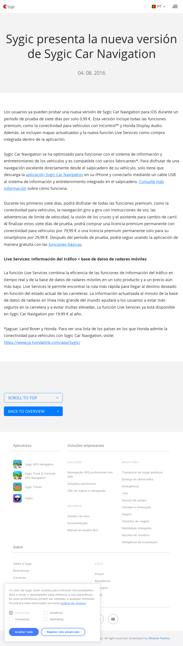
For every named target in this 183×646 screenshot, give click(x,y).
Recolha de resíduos (135, 535)
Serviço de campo (134, 500)
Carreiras (19, 577)
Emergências (130, 486)
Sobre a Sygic (22, 563)
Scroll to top (33, 397)
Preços (99, 574)
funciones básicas (65, 244)
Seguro (127, 514)
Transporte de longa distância (142, 472)
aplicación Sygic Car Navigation (54, 174)
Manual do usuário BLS (83, 530)
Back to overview (33, 411)
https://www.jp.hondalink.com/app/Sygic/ (42, 342)
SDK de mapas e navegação (87, 490)
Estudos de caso (79, 516)
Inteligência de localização (140, 542)
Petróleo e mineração (136, 507)
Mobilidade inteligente (136, 528)
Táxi (125, 493)
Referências (21, 570)
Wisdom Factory (159, 638)
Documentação (78, 523)
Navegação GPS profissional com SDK (90, 474)
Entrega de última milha (137, 479)
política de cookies (73, 603)
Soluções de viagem (135, 521)
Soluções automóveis (82, 483)
